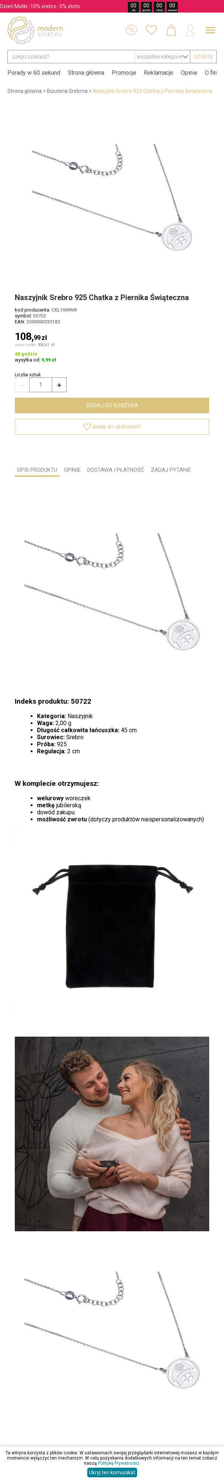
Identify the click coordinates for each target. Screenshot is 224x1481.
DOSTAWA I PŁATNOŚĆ (115, 470)
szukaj (203, 56)
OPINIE (72, 470)
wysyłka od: (35, 360)
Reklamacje (158, 72)
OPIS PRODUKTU (37, 470)
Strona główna (86, 72)
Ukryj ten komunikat (112, 1472)
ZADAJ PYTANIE (171, 470)
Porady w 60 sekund (33, 72)
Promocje (124, 72)
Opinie (189, 72)
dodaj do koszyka (112, 405)
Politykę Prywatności (118, 1463)
